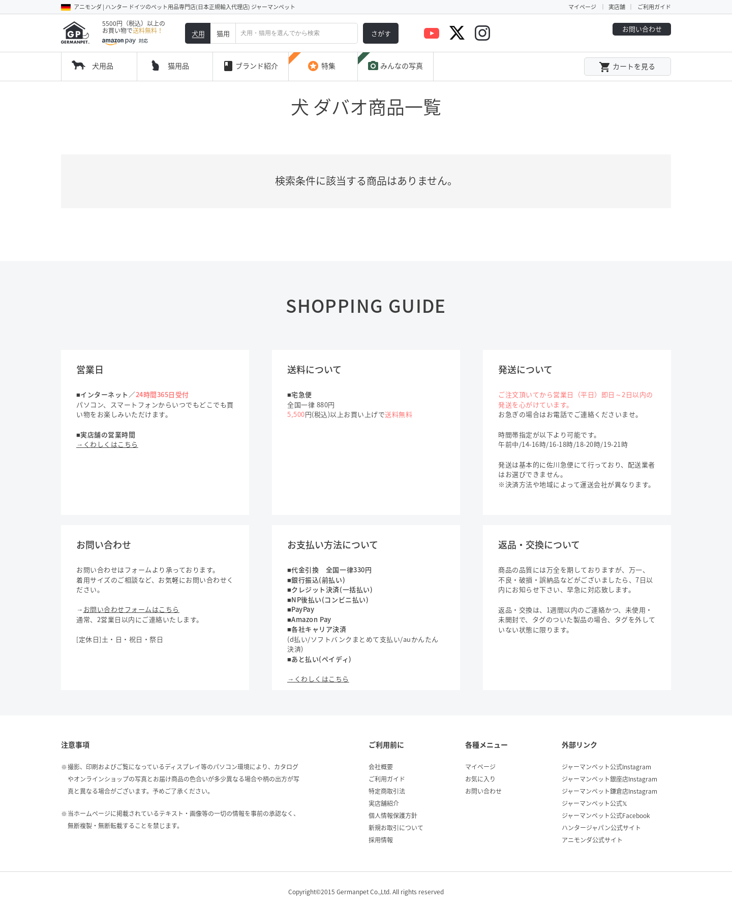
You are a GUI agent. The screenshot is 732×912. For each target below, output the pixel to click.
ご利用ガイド (654, 7)
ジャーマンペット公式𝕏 (594, 803)
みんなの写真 (395, 66)
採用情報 (381, 839)
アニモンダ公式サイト (592, 839)
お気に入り (480, 779)
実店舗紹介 (384, 803)
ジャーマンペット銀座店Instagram (609, 779)
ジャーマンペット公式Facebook (606, 815)
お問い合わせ (642, 29)
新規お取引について (396, 827)
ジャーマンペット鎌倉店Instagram (609, 791)
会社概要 (381, 766)
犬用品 (102, 65)
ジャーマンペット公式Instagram (606, 766)
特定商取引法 (387, 791)
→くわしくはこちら (107, 444)
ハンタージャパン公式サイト (601, 827)
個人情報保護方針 (393, 815)
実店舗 (616, 7)
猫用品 (178, 65)
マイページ (582, 7)
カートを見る (627, 67)
